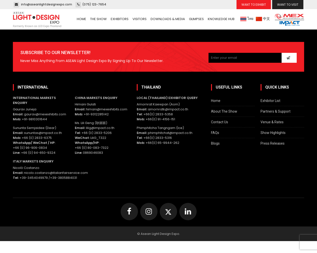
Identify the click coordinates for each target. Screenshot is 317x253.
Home (81, 19)
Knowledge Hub (221, 19)
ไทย (246, 18)
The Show (98, 19)
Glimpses (196, 19)
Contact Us (219, 122)
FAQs (215, 133)
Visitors (139, 19)
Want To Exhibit (253, 4)
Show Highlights (273, 133)
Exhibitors (120, 19)
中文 (263, 18)
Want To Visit (287, 4)
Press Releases (273, 143)
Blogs (215, 143)
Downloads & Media (168, 19)
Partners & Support (276, 111)
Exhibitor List (270, 101)
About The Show (224, 111)
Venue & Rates (272, 122)
